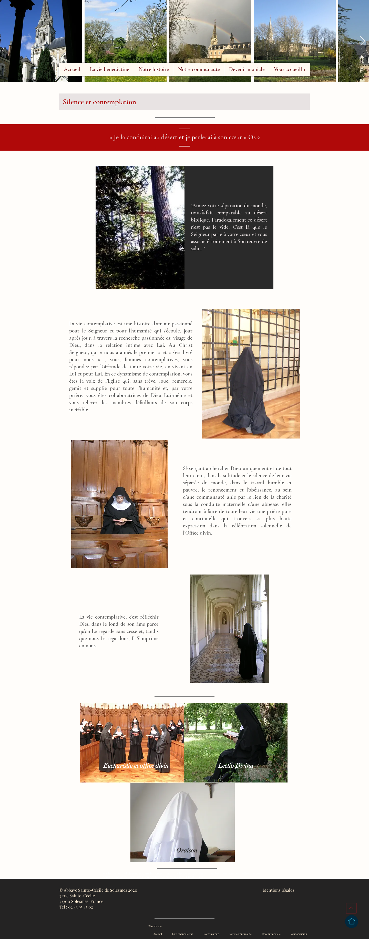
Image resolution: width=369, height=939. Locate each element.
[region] (231, 258)
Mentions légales (278, 890)
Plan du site (155, 926)
